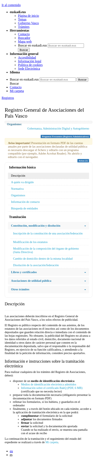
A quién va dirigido (22, 182)
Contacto (24, 34)
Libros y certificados (48, 272)
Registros (8, 98)
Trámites (23, 26)
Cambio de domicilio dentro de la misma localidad (42, 258)
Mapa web (25, 41)
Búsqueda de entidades (24, 208)
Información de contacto (25, 201)
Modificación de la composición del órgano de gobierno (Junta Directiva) (46, 250)
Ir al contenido (11, 5)
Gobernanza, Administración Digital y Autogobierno (58, 128)
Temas (22, 19)
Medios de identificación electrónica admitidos (48, 384)
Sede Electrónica (29, 68)
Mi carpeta (17, 91)
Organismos (18, 195)
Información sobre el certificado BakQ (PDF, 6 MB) (52, 388)
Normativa (17, 188)
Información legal (29, 61)
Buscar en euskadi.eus (32, 45)
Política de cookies (30, 65)
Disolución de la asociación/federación (36, 265)
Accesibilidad (27, 57)
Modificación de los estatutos (30, 242)
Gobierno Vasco (28, 23)
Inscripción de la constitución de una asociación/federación (48, 233)
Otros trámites (48, 289)
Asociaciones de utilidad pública (48, 281)
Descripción (18, 175)
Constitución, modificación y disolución (48, 225)
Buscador (24, 38)
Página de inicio (28, 15)
